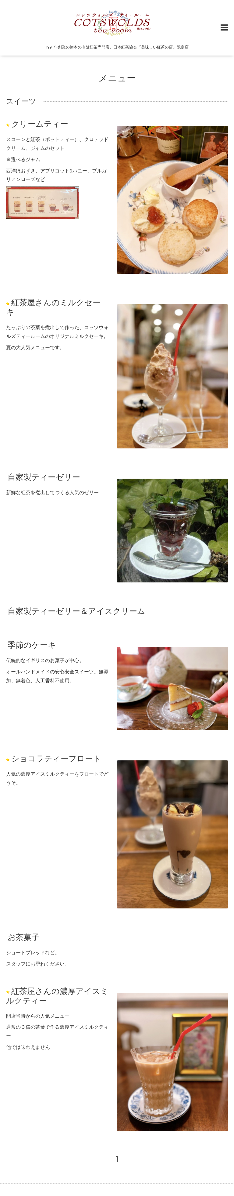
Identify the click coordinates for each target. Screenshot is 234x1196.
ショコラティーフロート (56, 759)
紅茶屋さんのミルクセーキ (53, 307)
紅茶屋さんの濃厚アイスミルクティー (57, 996)
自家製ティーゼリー (44, 477)
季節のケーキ (32, 645)
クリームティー (39, 124)
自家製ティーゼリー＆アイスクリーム (76, 611)
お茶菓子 (24, 937)
